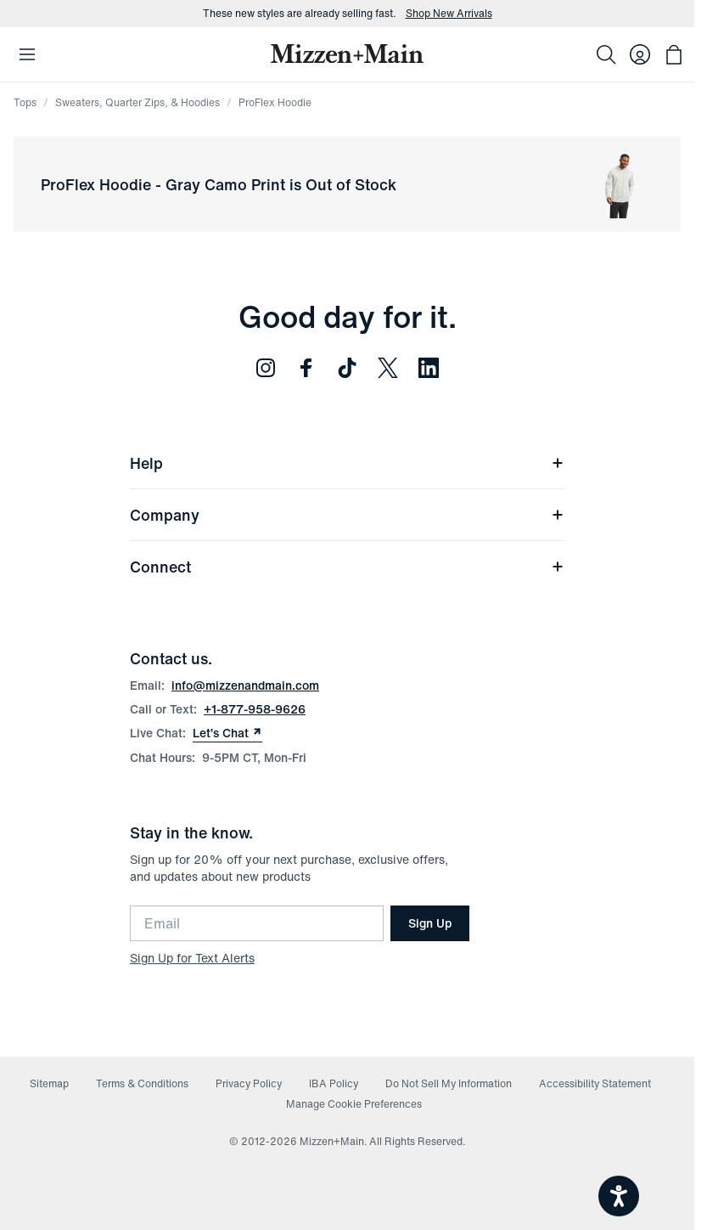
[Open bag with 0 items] (673, 54)
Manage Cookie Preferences (354, 1104)
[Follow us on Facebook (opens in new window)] (306, 367)
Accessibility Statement (595, 1083)
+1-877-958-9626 (255, 709)
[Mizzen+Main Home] (347, 53)
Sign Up (430, 923)
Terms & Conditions (142, 1083)
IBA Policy (333, 1083)
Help (347, 463)
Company (347, 515)
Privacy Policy (249, 1083)
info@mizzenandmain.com (245, 685)
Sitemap (49, 1083)
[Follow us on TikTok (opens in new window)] (347, 367)
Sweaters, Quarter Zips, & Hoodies (137, 102)
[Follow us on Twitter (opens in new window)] (387, 367)
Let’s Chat (227, 733)
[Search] (606, 54)
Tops (25, 102)
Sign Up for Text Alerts (192, 958)
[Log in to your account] (640, 54)
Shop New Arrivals (449, 13)
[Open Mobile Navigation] (27, 54)
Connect (347, 567)
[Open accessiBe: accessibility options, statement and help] (618, 1196)
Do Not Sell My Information (448, 1083)
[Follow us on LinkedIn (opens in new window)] (428, 367)
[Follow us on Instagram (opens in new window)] (265, 367)
